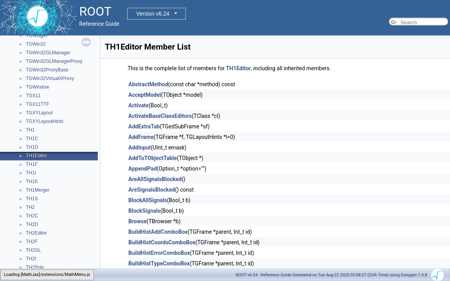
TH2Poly (35, 267)
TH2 (30, 207)
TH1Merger (38, 190)
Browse (137, 221)
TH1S (32, 198)
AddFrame (141, 137)
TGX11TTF (37, 104)
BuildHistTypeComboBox (159, 263)
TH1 (30, 130)
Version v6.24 (152, 14)
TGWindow (37, 87)
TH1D (32, 147)
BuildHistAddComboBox (158, 232)
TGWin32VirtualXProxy (50, 78)
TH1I (31, 173)
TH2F (32, 241)
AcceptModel (144, 95)
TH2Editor (36, 233)
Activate (138, 105)
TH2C (32, 216)
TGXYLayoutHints (44, 121)
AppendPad (142, 168)
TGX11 (33, 95)
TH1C (32, 138)
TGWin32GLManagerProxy (54, 61)
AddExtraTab (144, 126)
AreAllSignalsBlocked (155, 179)
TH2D (32, 224)
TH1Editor (36, 155)
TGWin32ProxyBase (47, 70)
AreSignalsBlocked (151, 190)
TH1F (32, 164)
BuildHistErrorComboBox (159, 253)
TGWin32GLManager (48, 52)
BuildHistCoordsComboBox (161, 242)
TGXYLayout (39, 113)
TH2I (31, 258)
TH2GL (33, 250)
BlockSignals (144, 211)
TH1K (32, 181)
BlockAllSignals (147, 200)
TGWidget (36, 35)
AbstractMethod (148, 84)
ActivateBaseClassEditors (160, 116)
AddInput (139, 147)
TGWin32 (36, 44)
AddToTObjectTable (152, 158)
